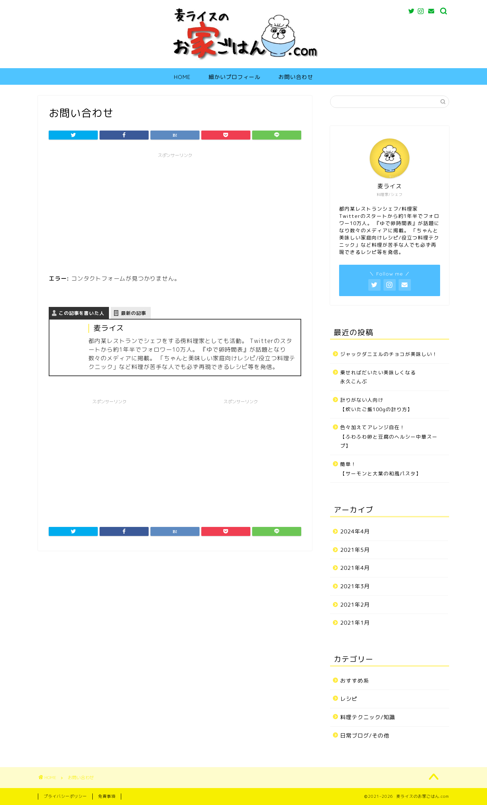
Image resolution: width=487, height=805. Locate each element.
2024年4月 (355, 531)
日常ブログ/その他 (364, 735)
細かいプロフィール (234, 77)
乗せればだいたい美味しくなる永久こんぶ (378, 377)
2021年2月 (355, 604)
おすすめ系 (354, 681)
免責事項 (106, 796)
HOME (182, 77)
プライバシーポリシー (65, 796)
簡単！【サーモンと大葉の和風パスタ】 (380, 469)
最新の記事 (133, 313)
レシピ (348, 699)
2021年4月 (355, 568)
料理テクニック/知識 (367, 717)
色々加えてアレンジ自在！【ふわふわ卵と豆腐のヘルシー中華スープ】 (389, 436)
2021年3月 (355, 586)
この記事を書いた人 (81, 313)
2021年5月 (355, 550)
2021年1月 (355, 622)
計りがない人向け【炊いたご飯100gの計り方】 (376, 404)
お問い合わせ (295, 77)
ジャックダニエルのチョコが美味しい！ (389, 354)
